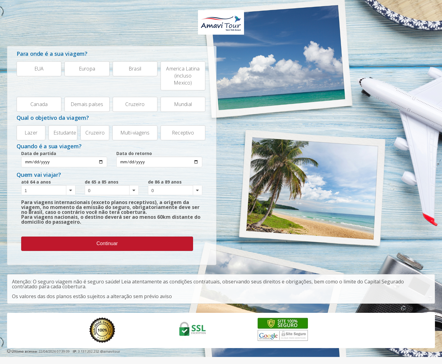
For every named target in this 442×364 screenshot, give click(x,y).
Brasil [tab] (127, 69)
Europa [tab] (79, 69)
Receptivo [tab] (177, 137)
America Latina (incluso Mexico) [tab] (180, 76)
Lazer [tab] (27, 137)
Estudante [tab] (62, 137)
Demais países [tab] (83, 107)
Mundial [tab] (176, 107)
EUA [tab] (30, 69)
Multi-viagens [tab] (130, 137)
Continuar (107, 250)
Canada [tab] (32, 107)
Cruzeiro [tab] (129, 107)
